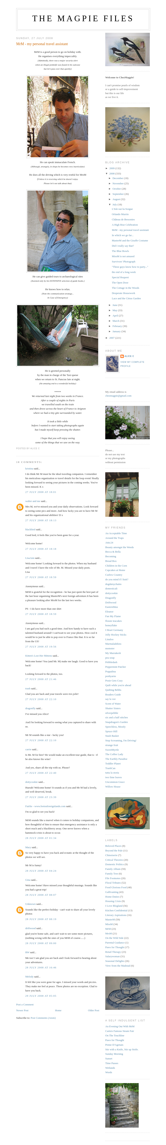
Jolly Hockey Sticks (115, 634)
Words (108, 1072)
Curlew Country (113, 574)
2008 (112, 173)
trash (27, 688)
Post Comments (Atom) (43, 1017)
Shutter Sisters (112, 708)
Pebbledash (111, 662)
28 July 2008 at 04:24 (40, 870)
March (116, 320)
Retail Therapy (113, 951)
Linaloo (109, 639)
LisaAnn (29, 557)
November (118, 183)
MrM (108, 928)
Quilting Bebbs (113, 689)
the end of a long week (124, 272)
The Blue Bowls (120, 251)
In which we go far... (122, 235)
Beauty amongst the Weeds (119, 547)
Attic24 (109, 542)
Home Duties (112, 896)
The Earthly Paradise (116, 758)
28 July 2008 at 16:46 (40, 967)
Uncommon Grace (115, 781)
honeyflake (111, 625)
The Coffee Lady (114, 754)
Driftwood (110, 602)
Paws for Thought (114, 947)
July (115, 204)
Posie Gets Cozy (114, 680)
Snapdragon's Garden (116, 722)
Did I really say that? (123, 245)
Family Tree (111, 873)
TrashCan (110, 768)
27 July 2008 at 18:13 (40, 520)
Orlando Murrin (120, 214)
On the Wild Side (114, 937)
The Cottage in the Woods (125, 287)
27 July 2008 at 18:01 (40, 491)
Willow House (112, 786)
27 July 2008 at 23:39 (40, 797)
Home (58, 1010)
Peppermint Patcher (115, 666)
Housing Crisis (113, 901)
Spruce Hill (111, 731)
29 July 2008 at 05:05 (40, 995)
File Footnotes (112, 878)
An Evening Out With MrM (119, 1026)
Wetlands (110, 1067)
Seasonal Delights (114, 960)
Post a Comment (25, 1004)
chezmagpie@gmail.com (118, 395)
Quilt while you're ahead (118, 685)
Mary (28, 847)
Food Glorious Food (116, 887)
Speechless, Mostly (115, 726)
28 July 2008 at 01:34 (40, 837)
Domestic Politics (114, 864)
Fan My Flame (113, 616)
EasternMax (111, 606)
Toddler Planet (113, 763)
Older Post (93, 1010)
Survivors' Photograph (123, 261)
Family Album (112, 868)
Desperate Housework (123, 293)
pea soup (110, 657)
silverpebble (111, 712)
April (116, 315)
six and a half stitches (116, 717)
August (117, 199)
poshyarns (110, 676)
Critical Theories (114, 859)
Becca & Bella (113, 551)
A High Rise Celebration (125, 224)
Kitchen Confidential (116, 910)
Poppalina (110, 671)
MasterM (110, 919)
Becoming (110, 556)
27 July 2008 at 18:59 (40, 577)
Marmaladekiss (113, 643)
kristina (29, 468)
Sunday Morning (114, 1053)
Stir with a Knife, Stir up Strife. (121, 1049)
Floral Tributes (113, 882)
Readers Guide (113, 694)
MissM (109, 924)
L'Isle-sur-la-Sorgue (122, 208)
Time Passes (111, 1063)
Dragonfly (110, 597)
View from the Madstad (117, 965)
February (118, 326)
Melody (29, 976)
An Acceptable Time (116, 533)
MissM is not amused (123, 256)
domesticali (111, 588)
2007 (112, 337)
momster (110, 648)
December (118, 178)
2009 (112, 168)
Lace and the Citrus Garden (126, 298)
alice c (129, 356)
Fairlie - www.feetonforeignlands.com (45, 806)
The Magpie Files (83, 18)
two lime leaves (113, 777)
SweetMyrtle (112, 749)
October (117, 188)
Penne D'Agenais (114, 1044)
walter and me (32, 501)
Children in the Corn (116, 565)
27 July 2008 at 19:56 (40, 646)
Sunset (108, 1058)
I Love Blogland (113, 905)
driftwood (30, 928)
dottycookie (31, 781)
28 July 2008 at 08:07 (40, 894)
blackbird (30, 529)
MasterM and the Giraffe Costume (130, 240)
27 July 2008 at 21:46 (40, 679)
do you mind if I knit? (116, 579)
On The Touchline (114, 1035)
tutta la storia (112, 772)
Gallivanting (111, 892)
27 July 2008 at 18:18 (40, 548)
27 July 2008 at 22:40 (40, 772)
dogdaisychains (113, 584)
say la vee (110, 698)
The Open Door (120, 282)
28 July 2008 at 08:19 (40, 919)
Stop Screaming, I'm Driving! (120, 740)
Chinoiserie (111, 855)
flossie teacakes (113, 620)
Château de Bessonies (123, 219)
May (115, 310)
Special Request (120, 277)
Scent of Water (113, 703)
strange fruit (111, 745)
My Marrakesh (113, 653)
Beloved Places (113, 845)
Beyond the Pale (113, 850)
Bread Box (111, 560)
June (115, 305)
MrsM (108, 933)
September (119, 193)
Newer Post (22, 1010)
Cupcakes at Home (115, 570)
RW (27, 952)
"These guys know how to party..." (130, 266)
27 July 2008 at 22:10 (40, 699)
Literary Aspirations (115, 915)
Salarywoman (112, 956)
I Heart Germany (114, 629)
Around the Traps (114, 537)
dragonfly (30, 708)
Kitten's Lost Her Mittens (38, 655)
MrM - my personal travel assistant (42, 44)
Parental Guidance (115, 942)
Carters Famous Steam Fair (119, 1031)
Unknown (30, 903)
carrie (28, 749)
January (117, 331)
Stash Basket (112, 735)
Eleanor (109, 611)
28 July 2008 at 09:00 (40, 943)
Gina (27, 879)
